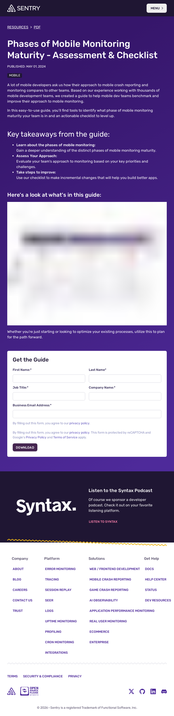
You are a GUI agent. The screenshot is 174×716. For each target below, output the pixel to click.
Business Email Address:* (32, 405)
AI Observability (103, 601)
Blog (17, 581)
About (18, 570)
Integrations (56, 654)
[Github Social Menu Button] (142, 692)
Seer (49, 601)
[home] (11, 692)
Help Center (155, 581)
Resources (19, 27)
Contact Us (22, 601)
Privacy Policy (36, 437)
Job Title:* (20, 387)
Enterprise (99, 643)
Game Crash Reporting (108, 591)
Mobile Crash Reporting (110, 581)
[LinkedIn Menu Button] (153, 692)
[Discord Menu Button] (164, 692)
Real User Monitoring (108, 622)
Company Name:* (102, 387)
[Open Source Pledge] (29, 692)
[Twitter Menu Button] (131, 692)
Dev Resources (158, 601)
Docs (149, 570)
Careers (20, 591)
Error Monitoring (60, 570)
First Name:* (22, 370)
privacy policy (79, 423)
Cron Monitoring (59, 643)
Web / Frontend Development (114, 570)
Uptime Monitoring (61, 622)
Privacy (75, 677)
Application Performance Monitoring (122, 612)
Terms (12, 677)
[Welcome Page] (23, 8)
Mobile (14, 75)
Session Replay (58, 591)
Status (151, 591)
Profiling (53, 633)
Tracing (52, 581)
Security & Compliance (43, 677)
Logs (49, 612)
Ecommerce (99, 633)
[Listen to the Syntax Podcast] (46, 507)
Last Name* (97, 370)
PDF (37, 27)
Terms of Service (65, 437)
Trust (18, 612)
